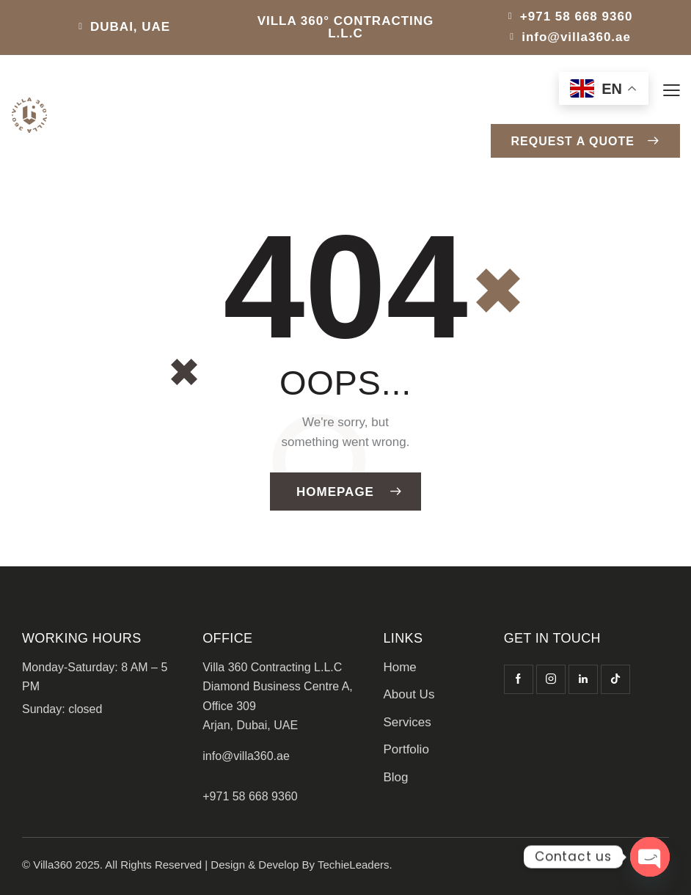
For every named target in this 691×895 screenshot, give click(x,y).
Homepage (335, 492)
